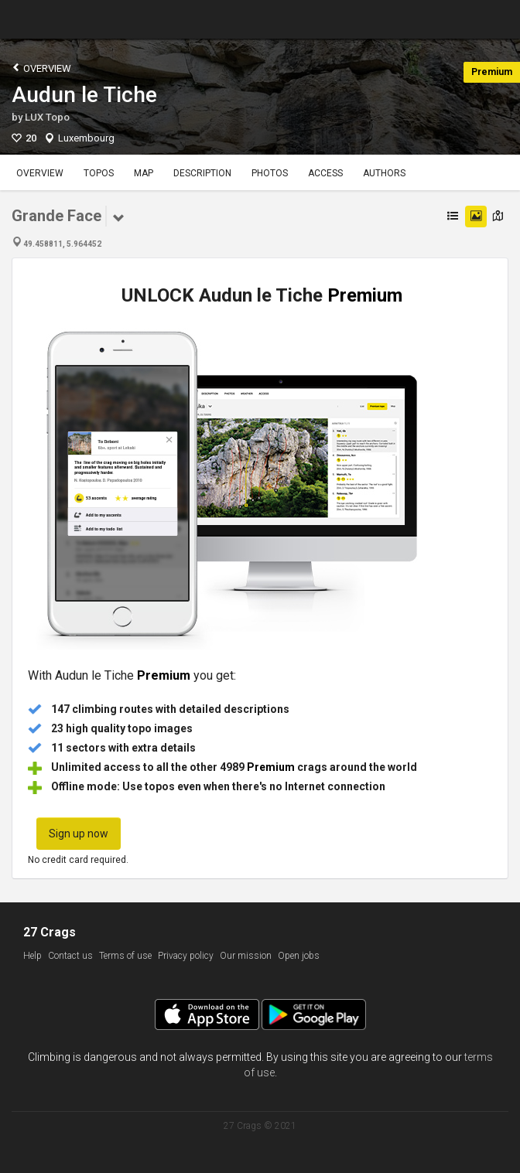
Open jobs (299, 955)
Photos (269, 173)
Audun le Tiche (84, 94)
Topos (99, 173)
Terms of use (125, 955)
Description (202, 173)
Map (143, 173)
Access (325, 173)
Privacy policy (186, 955)
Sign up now (78, 833)
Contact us (70, 955)
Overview (41, 67)
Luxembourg (86, 138)
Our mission (246, 955)
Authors (384, 173)
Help (32, 955)
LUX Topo (47, 117)
